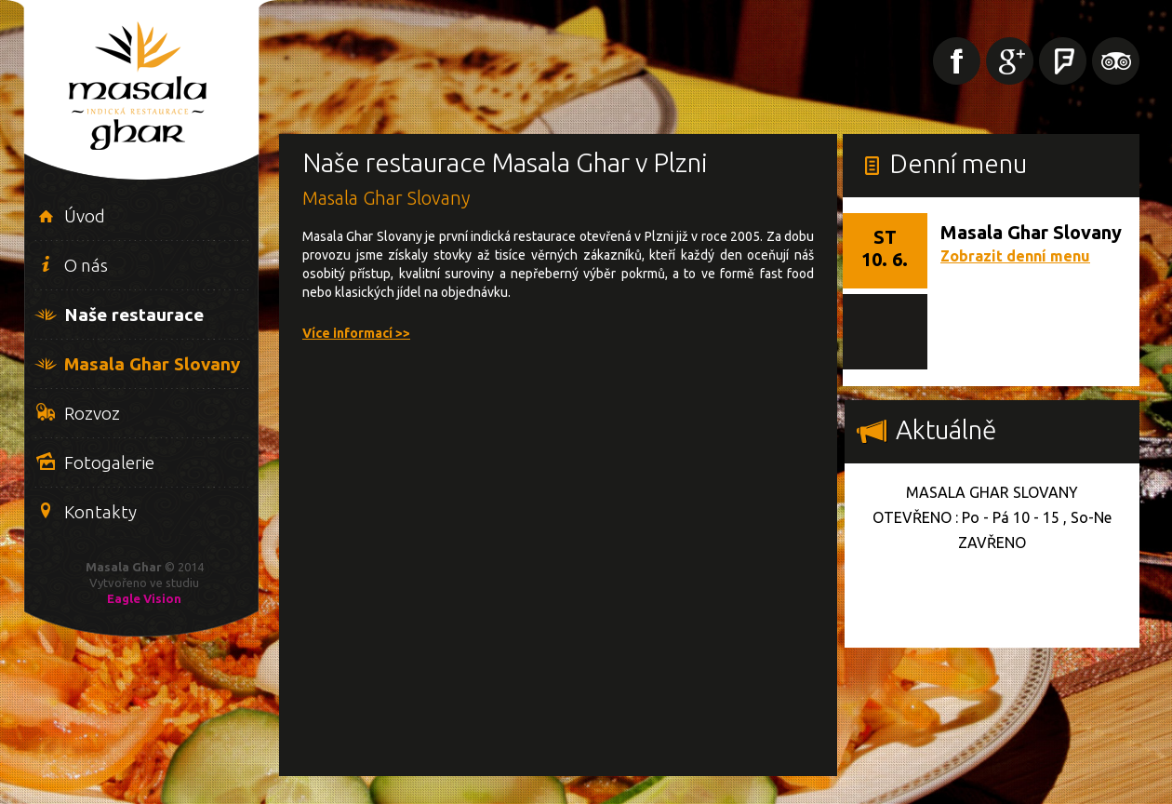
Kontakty (100, 512)
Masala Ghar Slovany (152, 364)
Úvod (84, 216)
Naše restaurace (134, 314)
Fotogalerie (109, 462)
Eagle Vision (144, 598)
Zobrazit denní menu (1015, 256)
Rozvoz (92, 413)
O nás (86, 265)
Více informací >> (356, 333)
